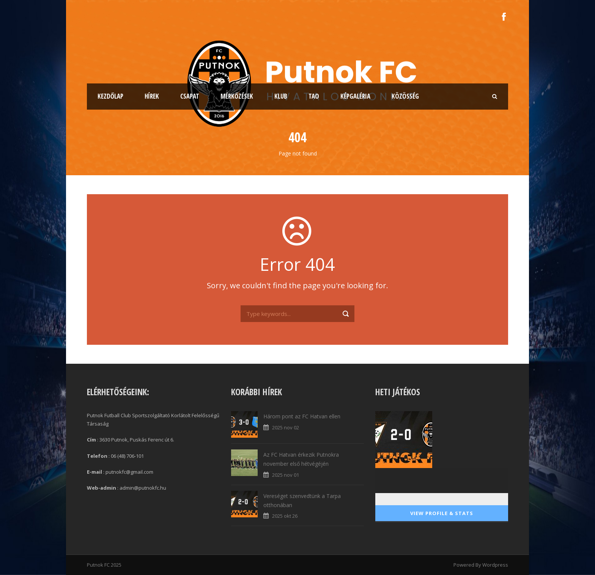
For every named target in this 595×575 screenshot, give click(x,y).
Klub (280, 96)
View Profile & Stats (441, 513)
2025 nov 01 (285, 474)
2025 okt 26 (285, 515)
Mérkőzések (236, 96)
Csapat (189, 96)
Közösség (405, 96)
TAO (314, 96)
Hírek (152, 96)
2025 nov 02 (285, 427)
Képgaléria (355, 96)
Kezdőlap (110, 96)
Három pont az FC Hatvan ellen (301, 416)
